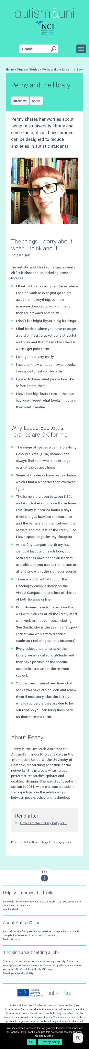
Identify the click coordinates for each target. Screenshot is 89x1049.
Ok (31, 1042)
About (36, 101)
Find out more (11, 939)
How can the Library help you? (43, 823)
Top (44, 876)
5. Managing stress (61, 842)
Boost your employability (18, 973)
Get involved (10, 909)
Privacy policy (50, 1042)
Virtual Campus (28, 592)
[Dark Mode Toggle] (77, 1037)
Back (78, 70)
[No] (84, 1036)
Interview (20, 101)
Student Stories (31, 842)
